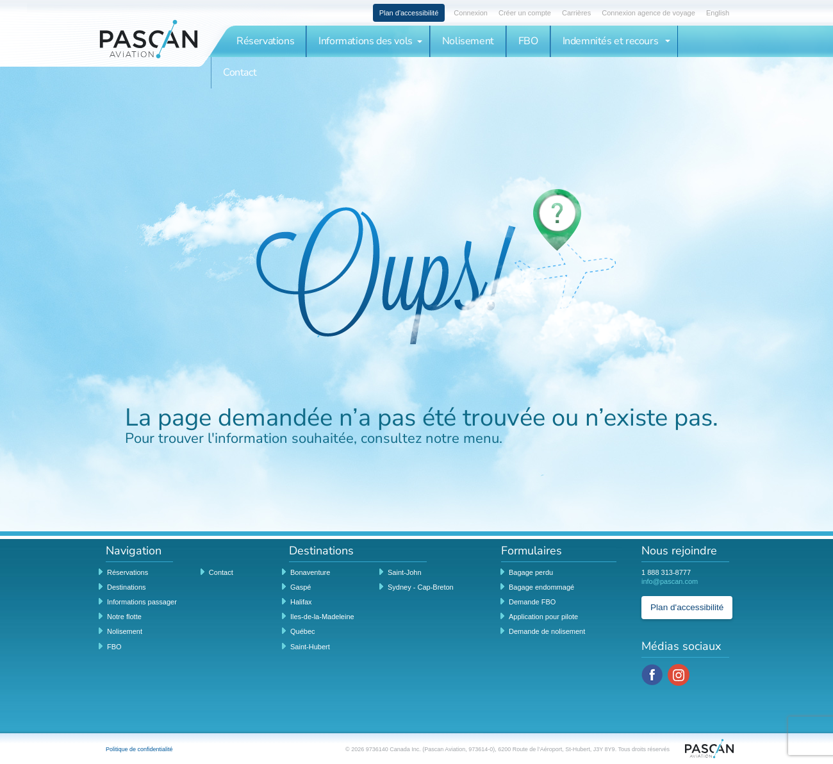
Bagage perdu (531, 572)
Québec (302, 631)
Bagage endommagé (541, 587)
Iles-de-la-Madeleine (322, 616)
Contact (239, 72)
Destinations (126, 587)
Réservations (265, 41)
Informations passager (142, 602)
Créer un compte (525, 13)
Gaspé (300, 587)
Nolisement (468, 41)
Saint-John (405, 572)
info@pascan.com (669, 581)
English (717, 13)
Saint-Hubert (310, 647)
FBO (528, 41)
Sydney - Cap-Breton (421, 587)
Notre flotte (124, 616)
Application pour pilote (543, 616)
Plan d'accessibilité (409, 13)
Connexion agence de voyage (648, 13)
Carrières (576, 13)
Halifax (301, 602)
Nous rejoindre (679, 551)
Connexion (471, 13)
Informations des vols (370, 41)
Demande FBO (532, 602)
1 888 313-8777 (666, 572)
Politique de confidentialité (139, 749)
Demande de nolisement (547, 631)
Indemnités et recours (616, 41)
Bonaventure (310, 572)
